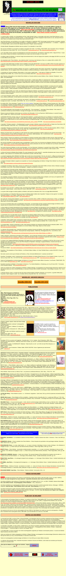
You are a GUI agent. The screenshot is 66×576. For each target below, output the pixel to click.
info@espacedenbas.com (7, 222)
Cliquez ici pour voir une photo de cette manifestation (32, 238)
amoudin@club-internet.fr (11, 399)
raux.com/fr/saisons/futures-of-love (21, 145)
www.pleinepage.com (9, 301)
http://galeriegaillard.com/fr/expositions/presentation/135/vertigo (18, 163)
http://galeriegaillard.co (24, 196)
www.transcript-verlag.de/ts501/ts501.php (13, 492)
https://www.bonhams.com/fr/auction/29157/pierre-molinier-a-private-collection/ (19, 61)
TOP (56, 554)
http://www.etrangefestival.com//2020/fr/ (52, 121)
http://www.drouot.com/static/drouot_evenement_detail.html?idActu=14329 (41, 200)
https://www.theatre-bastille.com (44, 73)
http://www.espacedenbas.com (23, 222)
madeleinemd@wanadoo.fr (18, 384)
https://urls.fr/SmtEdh (27, 29)
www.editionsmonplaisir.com (44, 298)
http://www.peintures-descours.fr (47, 257)
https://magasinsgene (9, 145)
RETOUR (49, 554)
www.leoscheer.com (42, 332)
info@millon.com (13, 261)
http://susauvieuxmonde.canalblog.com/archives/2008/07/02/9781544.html (18, 503)
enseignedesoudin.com (33, 50)
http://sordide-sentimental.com (11, 317)
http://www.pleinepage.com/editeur (8, 227)
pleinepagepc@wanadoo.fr (9, 302)
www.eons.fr (7, 348)
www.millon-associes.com (27, 261)
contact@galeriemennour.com (28, 403)
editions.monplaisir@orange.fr (43, 299)
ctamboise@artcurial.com (6, 232)
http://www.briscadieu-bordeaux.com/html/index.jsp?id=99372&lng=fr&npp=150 (19, 149)
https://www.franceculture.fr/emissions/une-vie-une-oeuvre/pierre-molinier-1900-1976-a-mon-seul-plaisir (24, 158)
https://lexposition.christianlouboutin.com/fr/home (40, 125)
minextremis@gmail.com (20, 265)
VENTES (34, 545)
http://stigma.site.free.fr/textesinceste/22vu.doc (47, 418)
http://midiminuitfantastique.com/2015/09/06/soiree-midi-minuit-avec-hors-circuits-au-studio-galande (33, 247)
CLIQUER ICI (17, 217)
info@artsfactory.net (19, 107)
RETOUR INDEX (19, 554)
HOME (26, 554)
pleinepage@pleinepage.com (46, 356)
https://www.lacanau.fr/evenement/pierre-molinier (21, 140)
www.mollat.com (34, 217)
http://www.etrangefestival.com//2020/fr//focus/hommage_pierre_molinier (21, 121)
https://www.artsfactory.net (7, 107)
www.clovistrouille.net (15, 334)
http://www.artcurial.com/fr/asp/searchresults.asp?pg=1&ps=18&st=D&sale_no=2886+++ (31, 233)
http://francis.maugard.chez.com (45, 97)
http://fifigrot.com (31, 211)
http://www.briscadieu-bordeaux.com (29, 114)
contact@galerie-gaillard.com (9, 196)
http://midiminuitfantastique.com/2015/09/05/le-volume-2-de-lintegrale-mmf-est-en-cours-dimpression (36, 244)
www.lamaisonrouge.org (40, 189)
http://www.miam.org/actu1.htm (8, 185)
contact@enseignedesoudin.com (48, 50)
